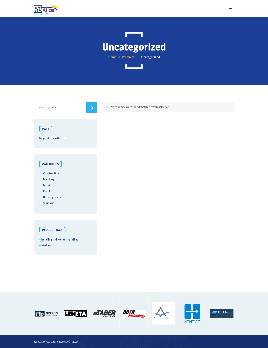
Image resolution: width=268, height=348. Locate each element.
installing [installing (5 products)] (46, 239)
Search (91, 107)
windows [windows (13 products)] (46, 245)
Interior (47, 185)
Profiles (47, 191)
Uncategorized (52, 197)
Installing (49, 179)
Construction (51, 173)
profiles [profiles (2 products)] (73, 239)
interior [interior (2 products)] (60, 239)
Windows (48, 203)
